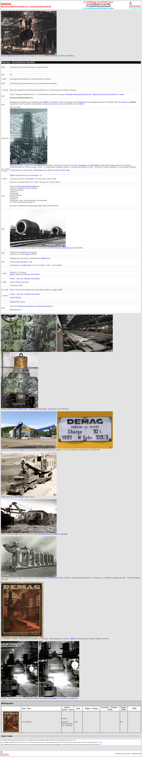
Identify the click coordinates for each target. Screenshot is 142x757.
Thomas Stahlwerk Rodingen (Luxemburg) (56, 248)
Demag (21, 248)
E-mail (98, 744)
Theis (14, 202)
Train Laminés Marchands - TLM (21, 262)
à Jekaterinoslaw (52, 578)
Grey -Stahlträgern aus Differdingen (86, 165)
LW (12, 107)
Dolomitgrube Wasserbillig (26, 186)
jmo (67, 409)
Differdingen (38, 170)
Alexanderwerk (41, 578)
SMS (11, 310)
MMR (60, 290)
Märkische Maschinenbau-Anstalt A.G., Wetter (108, 94)
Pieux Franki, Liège (63, 170)
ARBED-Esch (45, 258)
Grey (25, 170)
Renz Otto (13, 90)
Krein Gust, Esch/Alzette (31, 274)
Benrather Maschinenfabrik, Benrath (78, 94)
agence (28, 254)
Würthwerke (81, 102)
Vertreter (124, 102)
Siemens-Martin (6, 56)
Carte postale (110, 165)
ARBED (45, 102)
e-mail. (73, 740)
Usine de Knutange (18, 450)
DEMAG (38, 450)
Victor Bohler (29, 179)
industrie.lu (70, 56)
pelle (16, 497)
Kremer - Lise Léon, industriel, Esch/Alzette (25, 279)
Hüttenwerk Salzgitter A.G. (51, 698)
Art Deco (26, 165)
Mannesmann (14, 302)
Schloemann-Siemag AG (26, 306)
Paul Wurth (55, 102)
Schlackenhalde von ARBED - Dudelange (53, 534)
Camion (3, 497)
